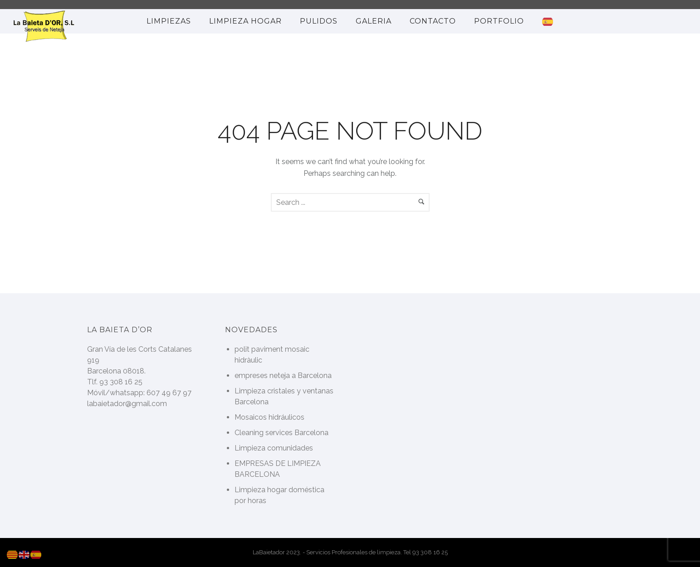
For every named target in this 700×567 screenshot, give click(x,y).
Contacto (433, 21)
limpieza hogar (245, 21)
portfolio (499, 21)
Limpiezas (169, 21)
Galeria (374, 21)
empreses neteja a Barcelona (283, 375)
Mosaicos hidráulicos (269, 417)
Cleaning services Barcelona (281, 432)
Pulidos (319, 21)
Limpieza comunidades (274, 448)
